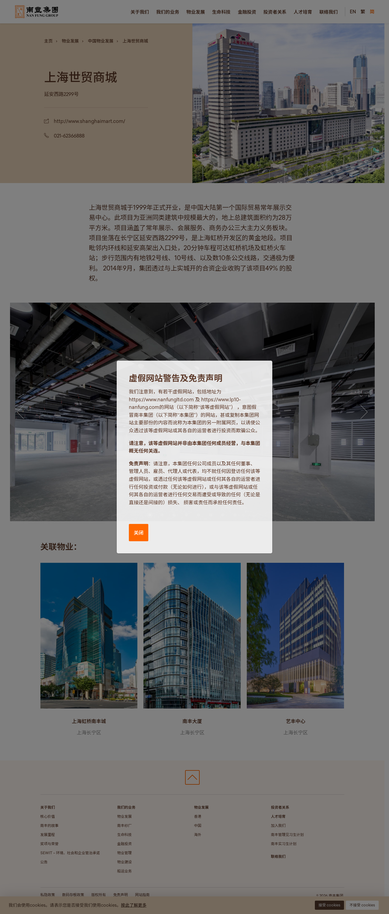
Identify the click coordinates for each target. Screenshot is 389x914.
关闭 (138, 532)
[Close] (261, 371)
